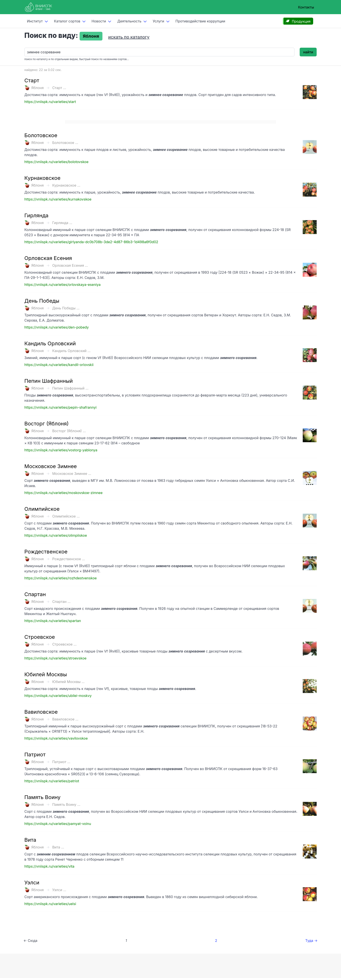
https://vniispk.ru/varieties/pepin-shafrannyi (60, 407)
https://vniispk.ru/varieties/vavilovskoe (56, 738)
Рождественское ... (68, 559)
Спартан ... (61, 601)
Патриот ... (61, 762)
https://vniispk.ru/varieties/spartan (52, 621)
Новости (99, 21)
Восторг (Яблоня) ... (69, 431)
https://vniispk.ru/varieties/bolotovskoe (56, 162)
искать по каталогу (129, 37)
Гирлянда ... (62, 223)
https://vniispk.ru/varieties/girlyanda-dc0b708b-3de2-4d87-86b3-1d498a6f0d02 (91, 242)
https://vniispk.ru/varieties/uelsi (50, 904)
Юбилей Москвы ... (68, 682)
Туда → (311, 940)
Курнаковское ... (66, 185)
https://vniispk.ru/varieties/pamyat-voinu (57, 823)
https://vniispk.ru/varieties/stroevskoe (55, 658)
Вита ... (58, 847)
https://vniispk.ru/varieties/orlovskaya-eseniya (62, 284)
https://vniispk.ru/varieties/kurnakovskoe (57, 199)
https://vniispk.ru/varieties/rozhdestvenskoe (60, 578)
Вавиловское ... (65, 719)
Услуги (158, 21)
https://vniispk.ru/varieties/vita (49, 866)
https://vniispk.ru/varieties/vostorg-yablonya (60, 450)
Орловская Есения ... (70, 265)
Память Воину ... (66, 804)
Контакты (306, 7)
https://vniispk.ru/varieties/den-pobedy (56, 327)
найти (308, 52)
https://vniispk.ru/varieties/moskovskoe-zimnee (63, 493)
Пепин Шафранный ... (70, 388)
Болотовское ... (65, 142)
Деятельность (129, 21)
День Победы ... (66, 308)
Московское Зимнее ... (71, 473)
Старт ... (59, 88)
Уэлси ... (59, 890)
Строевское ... (64, 644)
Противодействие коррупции (200, 21)
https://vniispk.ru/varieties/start (50, 101)
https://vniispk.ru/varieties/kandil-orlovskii (59, 365)
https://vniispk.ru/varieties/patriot (51, 781)
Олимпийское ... (66, 516)
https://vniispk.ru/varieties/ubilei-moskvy (58, 695)
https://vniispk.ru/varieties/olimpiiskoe (55, 535)
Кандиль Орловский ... (71, 351)
